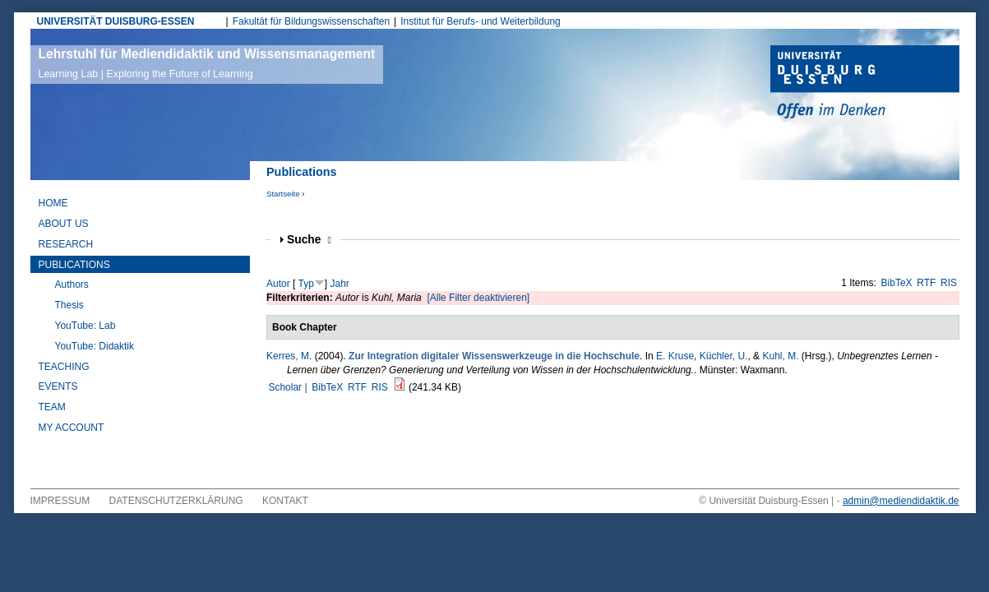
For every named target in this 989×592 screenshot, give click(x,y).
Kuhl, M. (780, 356)
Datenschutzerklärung (176, 500)
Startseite (283, 193)
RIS (948, 283)
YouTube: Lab (85, 325)
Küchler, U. (724, 356)
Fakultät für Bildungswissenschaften (311, 21)
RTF (926, 283)
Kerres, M (287, 356)
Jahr (339, 283)
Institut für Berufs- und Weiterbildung (480, 21)
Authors (72, 284)
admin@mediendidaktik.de (901, 500)
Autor (278, 283)
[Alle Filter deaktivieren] (478, 297)
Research (66, 244)
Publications (74, 265)
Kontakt (285, 500)
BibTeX (897, 283)
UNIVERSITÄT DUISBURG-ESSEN (116, 21)
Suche (309, 240)
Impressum (60, 500)
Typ (305, 283)
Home (53, 203)
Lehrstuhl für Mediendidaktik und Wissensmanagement (207, 63)
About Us (64, 223)
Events (58, 386)
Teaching (64, 366)
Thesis (69, 305)
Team (52, 407)
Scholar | (288, 387)
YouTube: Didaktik (95, 346)
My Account (71, 427)
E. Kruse (675, 356)
